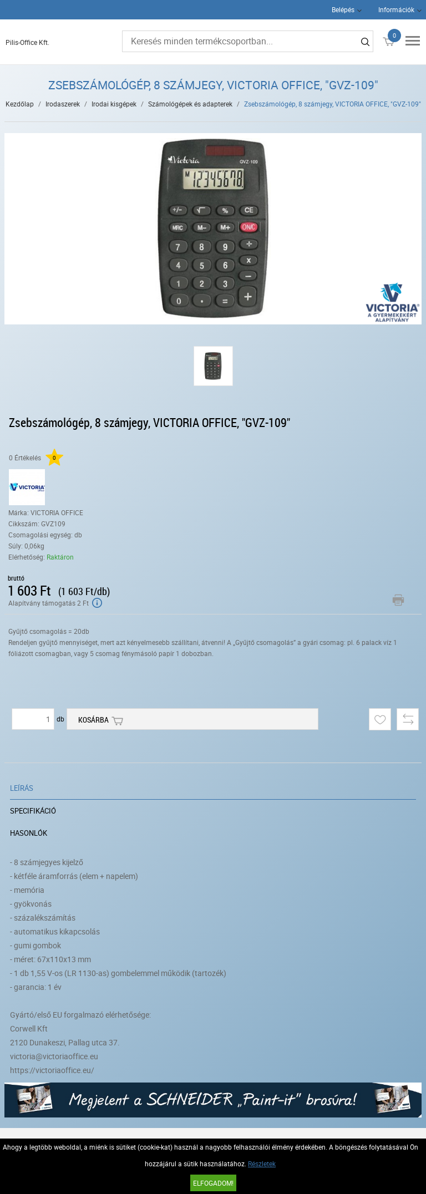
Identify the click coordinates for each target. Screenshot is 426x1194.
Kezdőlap (20, 103)
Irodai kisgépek (114, 103)
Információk (396, 9)
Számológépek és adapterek (190, 103)
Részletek (262, 1163)
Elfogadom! (213, 1182)
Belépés (343, 9)
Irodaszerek (62, 103)
